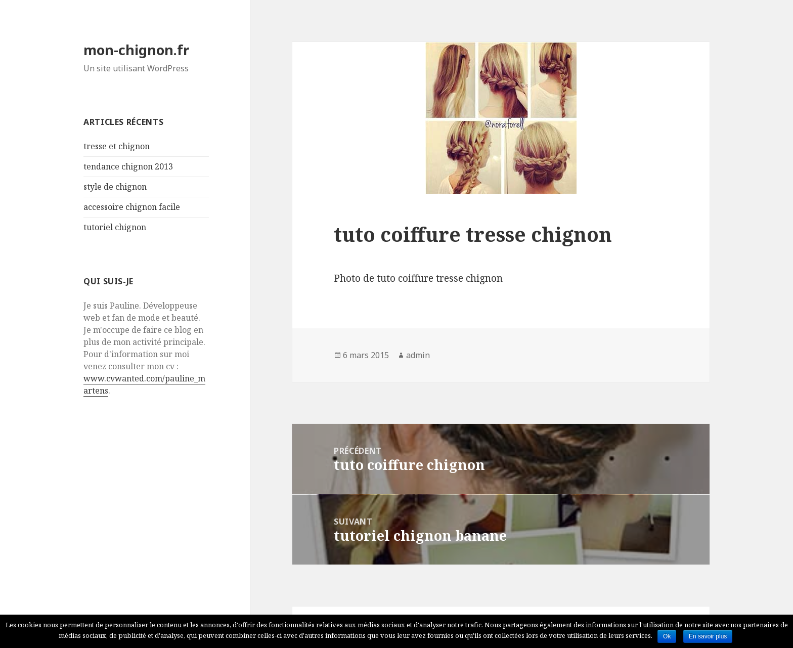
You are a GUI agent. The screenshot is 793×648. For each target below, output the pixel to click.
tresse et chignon (116, 146)
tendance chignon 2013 (128, 166)
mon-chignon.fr (136, 49)
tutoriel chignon (114, 227)
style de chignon (115, 186)
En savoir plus (708, 636)
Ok (667, 636)
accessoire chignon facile (131, 206)
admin (418, 355)
